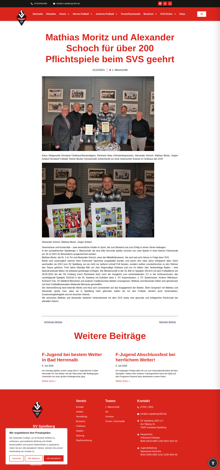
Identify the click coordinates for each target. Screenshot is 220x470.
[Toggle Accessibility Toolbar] (213, 463)
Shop (182, 14)
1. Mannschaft (120, 70)
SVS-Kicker (168, 14)
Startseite (38, 14)
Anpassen (16, 458)
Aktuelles (51, 14)
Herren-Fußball (82, 14)
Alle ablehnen (34, 458)
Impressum (36, 464)
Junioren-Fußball (107, 14)
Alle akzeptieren (54, 458)
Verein (64, 14)
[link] (201, 14)
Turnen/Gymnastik (130, 14)
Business (150, 14)
